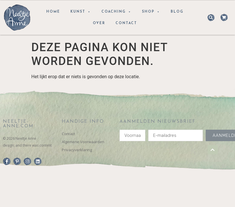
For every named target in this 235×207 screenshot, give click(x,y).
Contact (126, 23)
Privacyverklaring (77, 149)
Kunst (80, 12)
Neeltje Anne (26, 138)
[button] (211, 17)
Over (99, 23)
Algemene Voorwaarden (83, 141)
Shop (151, 12)
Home (53, 12)
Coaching (116, 12)
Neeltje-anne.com (18, 124)
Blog (177, 12)
